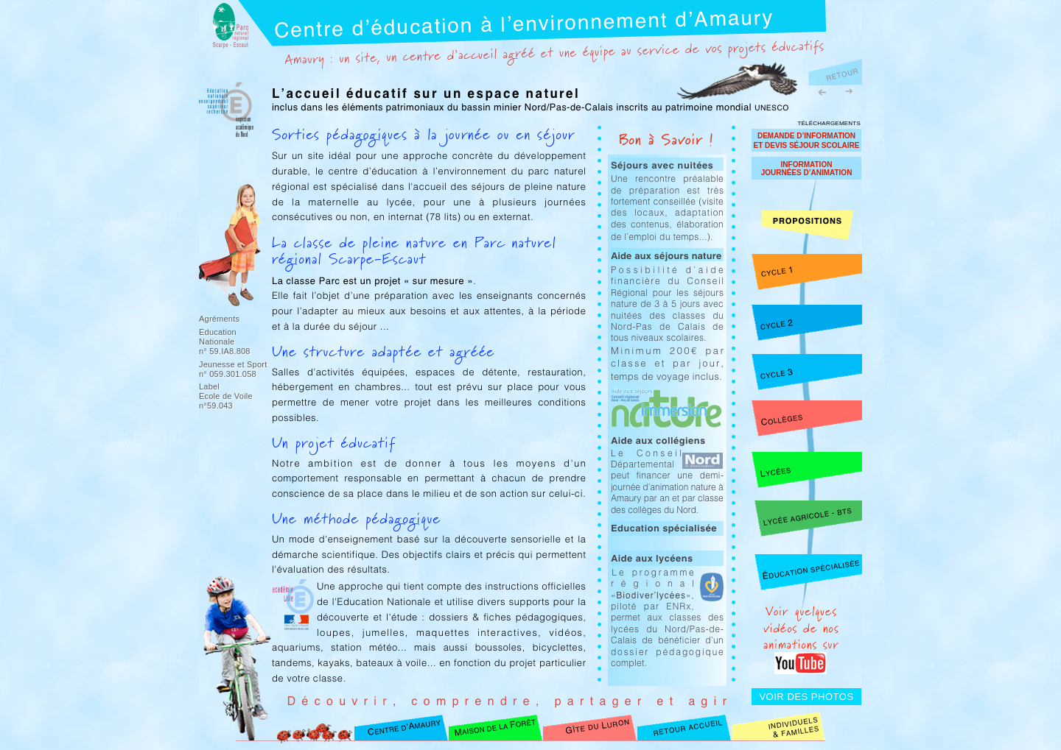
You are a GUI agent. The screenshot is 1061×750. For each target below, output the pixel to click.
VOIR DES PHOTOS (806, 696)
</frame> (848, 28)
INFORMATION (807, 164)
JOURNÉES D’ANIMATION (806, 173)
